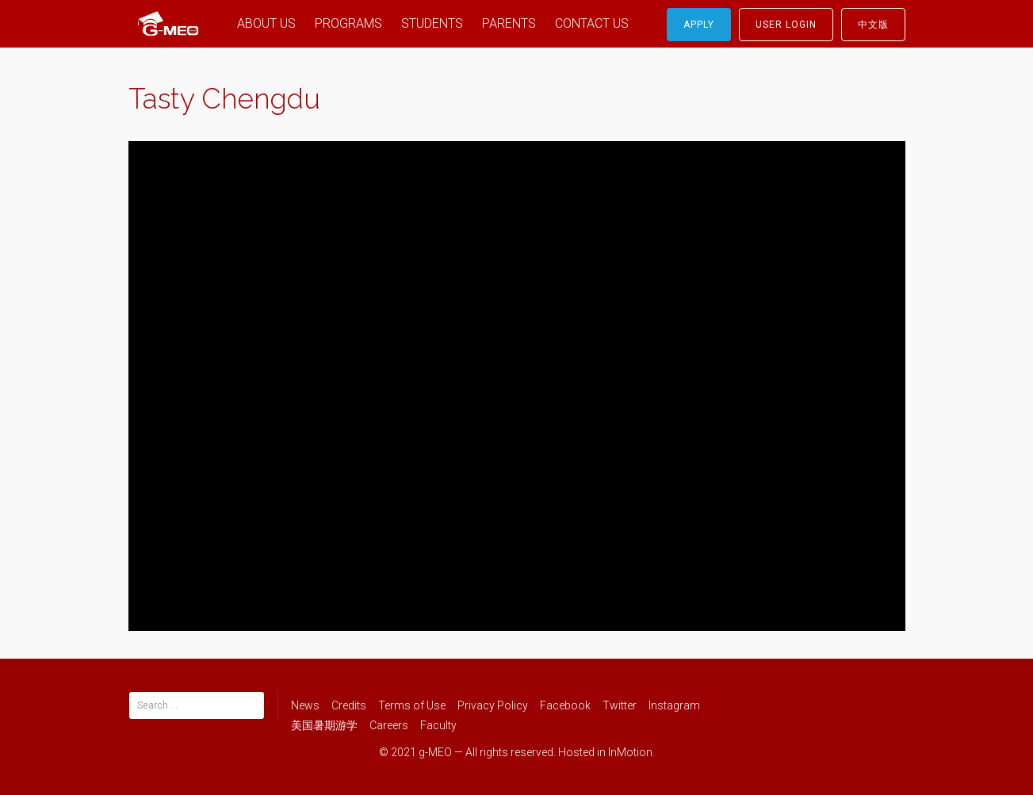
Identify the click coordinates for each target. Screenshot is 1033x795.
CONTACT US (592, 23)
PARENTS (509, 23)
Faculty (438, 725)
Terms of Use (412, 705)
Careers (388, 725)
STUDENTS (432, 23)
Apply (698, 24)
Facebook (565, 705)
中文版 (873, 24)
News (305, 705)
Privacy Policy (492, 705)
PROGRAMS (348, 23)
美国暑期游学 (324, 725)
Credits (348, 705)
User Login (786, 24)
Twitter (620, 705)
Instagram (674, 705)
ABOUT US (266, 23)
